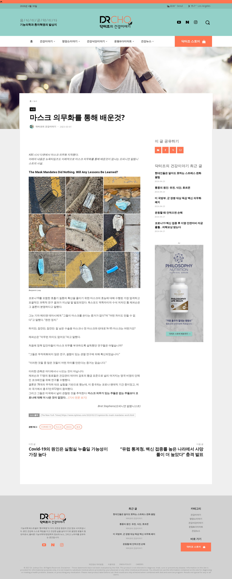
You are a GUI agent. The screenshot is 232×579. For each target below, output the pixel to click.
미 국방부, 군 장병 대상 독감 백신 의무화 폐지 (134, 534)
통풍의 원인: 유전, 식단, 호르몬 (172, 187)
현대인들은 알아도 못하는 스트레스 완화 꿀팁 (134, 514)
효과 (78, 427)
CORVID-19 (46, 427)
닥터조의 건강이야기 (46, 126)
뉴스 (35, 101)
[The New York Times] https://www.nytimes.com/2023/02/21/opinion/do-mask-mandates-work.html (87, 415)
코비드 (69, 427)
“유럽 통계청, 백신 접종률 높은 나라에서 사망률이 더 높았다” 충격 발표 (161, 451)
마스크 (59, 427)
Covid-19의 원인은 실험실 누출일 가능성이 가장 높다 (68, 451)
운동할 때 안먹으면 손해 (169, 212)
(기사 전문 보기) (77, 397)
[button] (207, 22)
